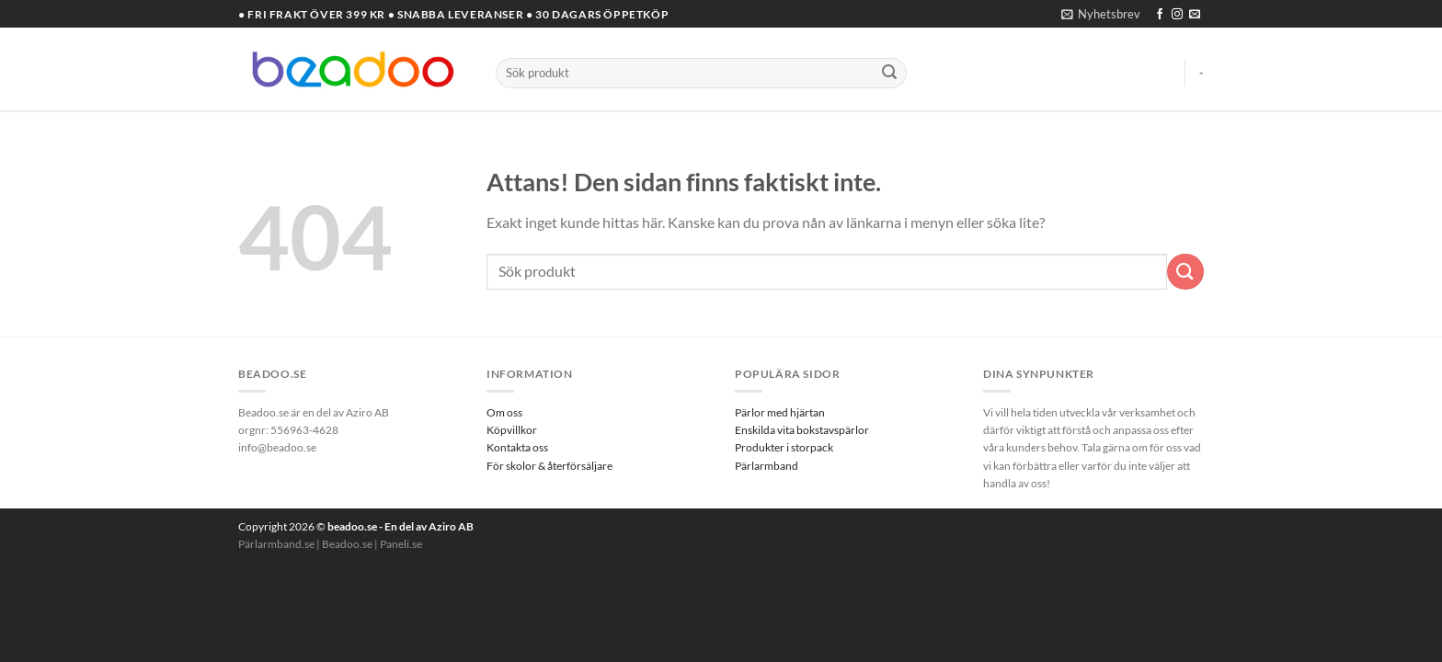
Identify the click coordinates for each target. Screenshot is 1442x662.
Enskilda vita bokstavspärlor (802, 430)
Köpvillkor (511, 430)
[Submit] (889, 73)
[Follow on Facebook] (1159, 14)
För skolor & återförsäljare (549, 466)
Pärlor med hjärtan (780, 412)
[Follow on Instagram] (1177, 14)
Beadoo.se (347, 544)
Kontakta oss (517, 447)
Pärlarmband (766, 466)
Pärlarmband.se (276, 544)
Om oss (504, 412)
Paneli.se (401, 544)
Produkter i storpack (784, 447)
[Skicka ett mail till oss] (1194, 14)
